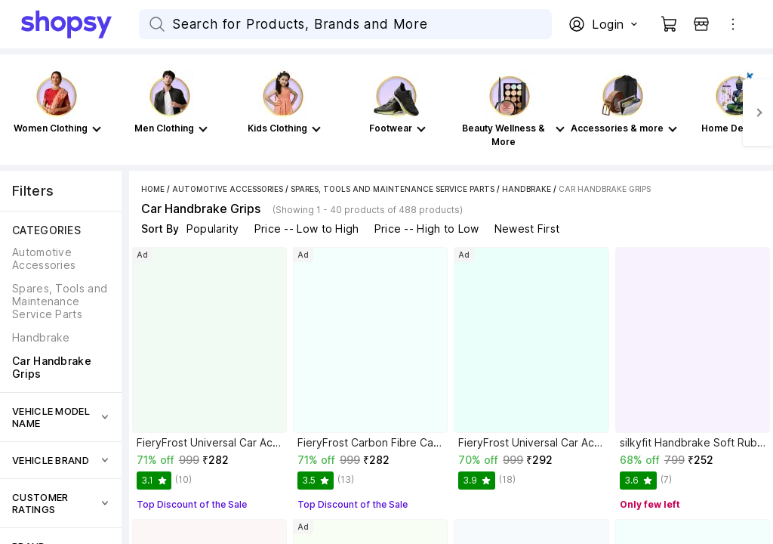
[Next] (758, 112)
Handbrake (526, 188)
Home (153, 188)
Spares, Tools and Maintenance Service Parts (392, 188)
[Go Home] (80, 24)
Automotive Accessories (227, 188)
